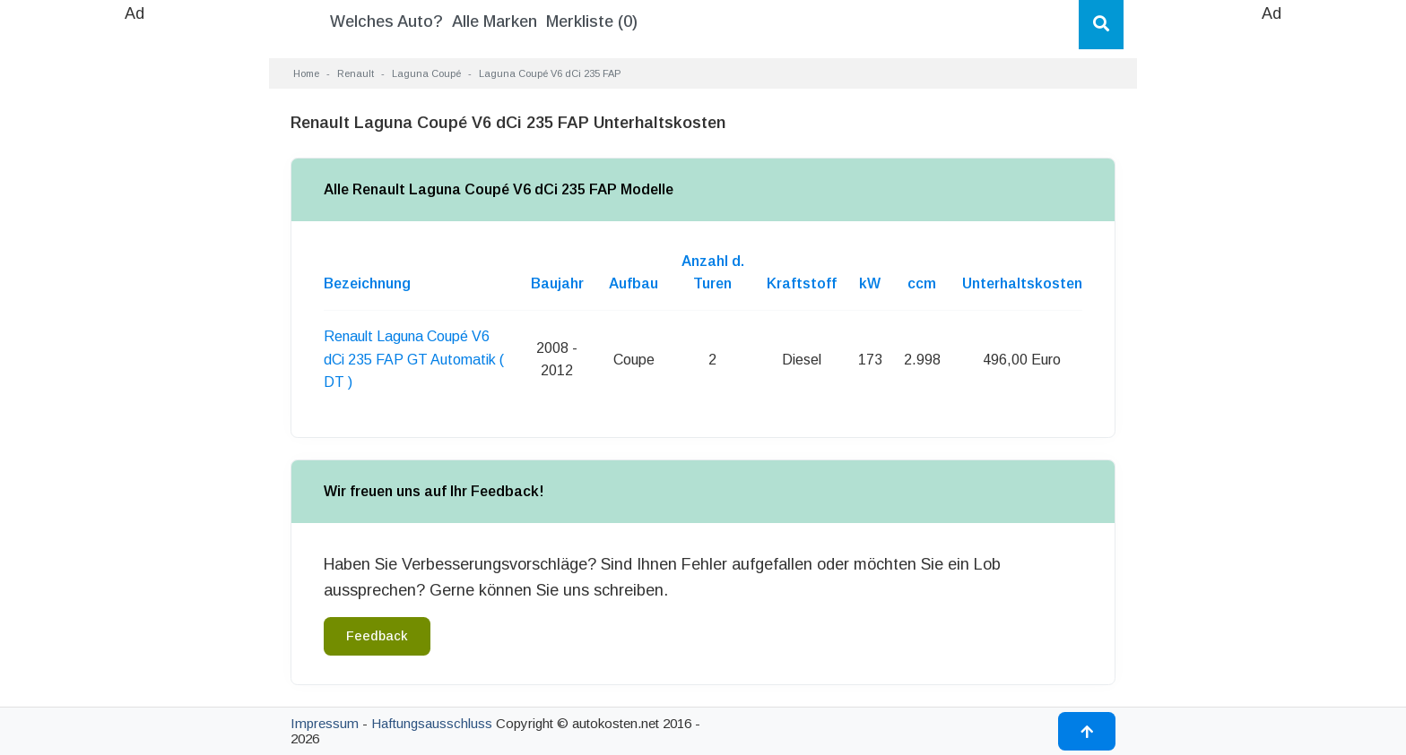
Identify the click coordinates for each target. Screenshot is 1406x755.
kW (870, 283)
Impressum (325, 723)
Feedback (377, 636)
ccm (921, 283)
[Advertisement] (134, 295)
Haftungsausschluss (431, 723)
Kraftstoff (802, 283)
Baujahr (557, 283)
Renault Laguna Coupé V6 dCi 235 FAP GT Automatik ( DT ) (414, 359)
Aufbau (633, 283)
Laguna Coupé (426, 73)
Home (306, 73)
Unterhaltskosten (1022, 283)
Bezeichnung (367, 283)
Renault (355, 73)
